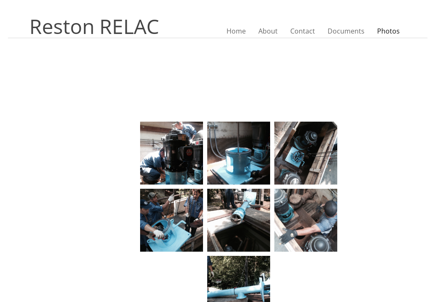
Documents (346, 31)
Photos (388, 31)
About (268, 31)
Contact (302, 31)
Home (236, 31)
